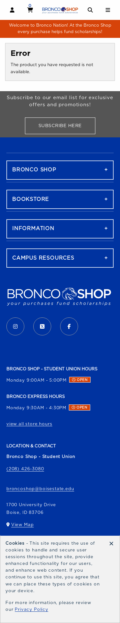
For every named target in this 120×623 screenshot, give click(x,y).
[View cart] (30, 10)
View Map (22, 526)
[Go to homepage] (60, 10)
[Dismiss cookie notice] (111, 544)
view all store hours (29, 424)
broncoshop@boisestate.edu (40, 489)
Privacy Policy (31, 609)
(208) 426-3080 (25, 469)
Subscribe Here (66, 127)
